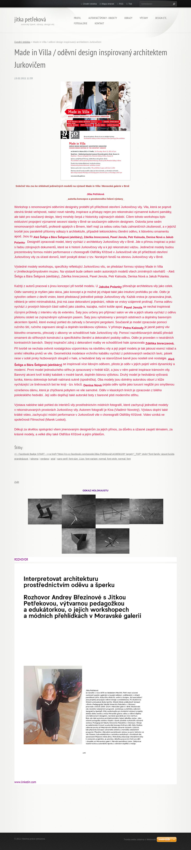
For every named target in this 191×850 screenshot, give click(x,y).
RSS (121, 4)
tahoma (34, 458)
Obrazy (128, 18)
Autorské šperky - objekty (102, 18)
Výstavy (144, 18)
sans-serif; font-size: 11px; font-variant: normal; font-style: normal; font (94, 458)
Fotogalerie (80, 23)
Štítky (18, 447)
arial (53, 458)
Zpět (16, 482)
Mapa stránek (108, 4)
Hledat (173, 3)
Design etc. (161, 18)
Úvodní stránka (90, 4)
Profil (77, 18)
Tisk (130, 4)
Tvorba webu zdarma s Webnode (140, 839)
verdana (44, 458)
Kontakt (99, 23)
